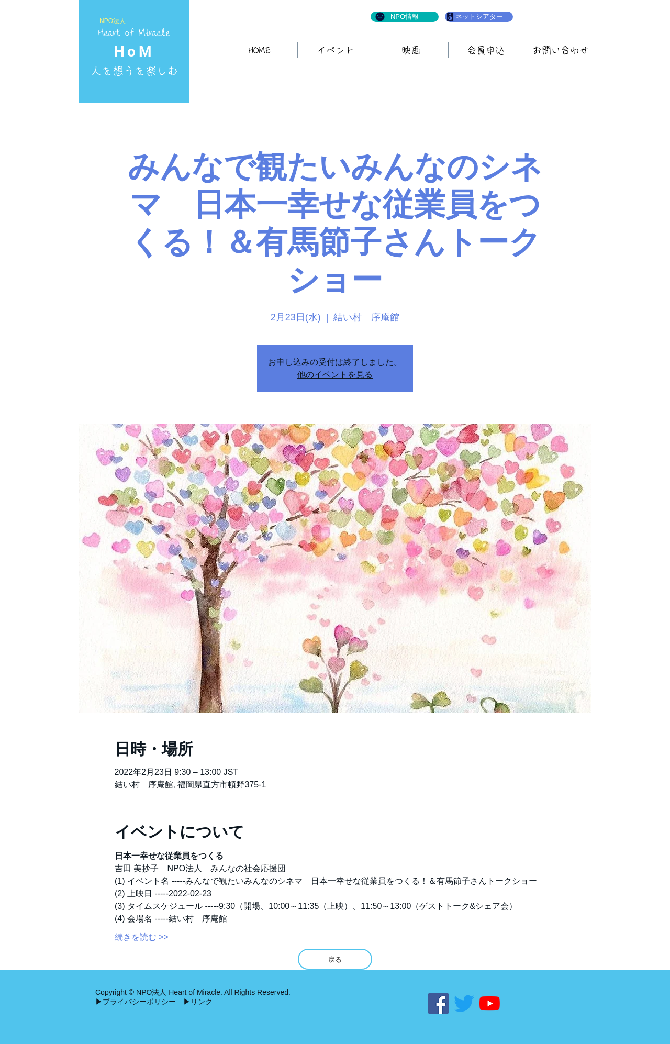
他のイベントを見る (335, 374)
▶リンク (198, 1001)
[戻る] (335, 959)
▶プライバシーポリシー (135, 1001)
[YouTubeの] (489, 1003)
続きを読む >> (142, 936)
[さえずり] (464, 1003)
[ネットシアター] (479, 17)
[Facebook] (438, 1003)
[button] (410, 50)
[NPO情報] (405, 17)
